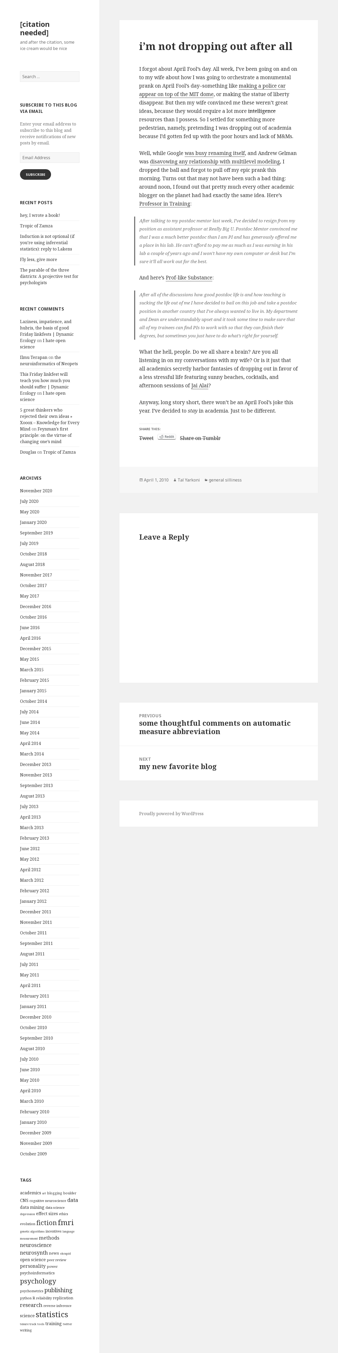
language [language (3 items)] (68, 1231)
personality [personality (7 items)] (33, 1266)
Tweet (146, 437)
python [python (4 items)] (26, 1298)
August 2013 (32, 796)
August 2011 (32, 954)
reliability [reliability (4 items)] (44, 1298)
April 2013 (30, 817)
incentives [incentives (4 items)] (54, 1231)
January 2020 (33, 522)
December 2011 (35, 912)
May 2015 (29, 659)
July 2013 (29, 806)
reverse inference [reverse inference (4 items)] (57, 1305)
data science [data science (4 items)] (55, 1207)
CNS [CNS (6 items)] (24, 1200)
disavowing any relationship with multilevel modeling (215, 161)
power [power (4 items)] (52, 1266)
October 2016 (33, 617)
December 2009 (35, 1133)
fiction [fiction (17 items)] (46, 1222)
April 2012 (30, 870)
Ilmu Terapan (33, 357)
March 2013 (32, 827)
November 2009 (36, 1143)
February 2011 (34, 996)
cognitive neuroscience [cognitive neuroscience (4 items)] (47, 1200)
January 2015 (33, 691)
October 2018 (33, 554)
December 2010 (35, 1017)
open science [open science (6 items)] (33, 1259)
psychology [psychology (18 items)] (38, 1280)
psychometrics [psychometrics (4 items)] (31, 1291)
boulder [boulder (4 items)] (69, 1193)
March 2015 (32, 670)
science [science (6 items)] (27, 1316)
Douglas (28, 452)
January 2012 (33, 901)
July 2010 (29, 1059)
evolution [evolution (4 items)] (27, 1223)
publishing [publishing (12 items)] (58, 1290)
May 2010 (29, 1080)
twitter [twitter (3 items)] (67, 1324)
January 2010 (33, 1122)
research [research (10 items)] (31, 1305)
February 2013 (34, 838)
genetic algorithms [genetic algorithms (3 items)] (32, 1231)
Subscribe (35, 174)
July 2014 (29, 712)
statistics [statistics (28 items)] (52, 1314)
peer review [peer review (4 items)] (56, 1259)
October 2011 (33, 933)
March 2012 (32, 880)
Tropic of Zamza (36, 226)
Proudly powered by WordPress (171, 813)
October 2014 (33, 701)
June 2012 (30, 848)
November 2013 (36, 775)
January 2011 (33, 1006)
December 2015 (35, 649)
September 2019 (36, 533)
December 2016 (35, 606)
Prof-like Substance (189, 277)
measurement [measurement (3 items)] (29, 1238)
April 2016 (30, 638)
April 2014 (30, 743)
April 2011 (30, 985)
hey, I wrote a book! (40, 215)
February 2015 (34, 680)
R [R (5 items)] (34, 1297)
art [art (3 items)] (44, 1193)
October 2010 (33, 1027)
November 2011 (36, 922)
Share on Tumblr (200, 437)
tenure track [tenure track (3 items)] (28, 1324)
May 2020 (29, 512)
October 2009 (33, 1154)
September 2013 (36, 785)
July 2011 (29, 964)
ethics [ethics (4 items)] (63, 1213)
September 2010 (36, 1038)
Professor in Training (164, 203)
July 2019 (29, 543)
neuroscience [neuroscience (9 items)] (36, 1245)
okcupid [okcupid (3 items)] (65, 1253)
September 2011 (36, 943)
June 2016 (30, 627)
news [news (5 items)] (54, 1253)
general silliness (225, 480)
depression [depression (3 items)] (27, 1214)
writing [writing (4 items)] (26, 1330)
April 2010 (30, 1091)
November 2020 (36, 491)
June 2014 (30, 722)
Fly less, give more (38, 259)
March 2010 (32, 1101)
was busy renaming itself (215, 153)
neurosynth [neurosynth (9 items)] (34, 1252)
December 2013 (35, 764)
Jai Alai (199, 385)
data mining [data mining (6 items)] (32, 1207)
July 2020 (29, 501)
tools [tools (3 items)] (40, 1324)
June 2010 (30, 1070)
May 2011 (29, 975)
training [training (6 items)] (53, 1323)
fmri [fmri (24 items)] (66, 1222)
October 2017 (33, 585)
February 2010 (34, 1112)
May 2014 (29, 733)
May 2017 (29, 596)
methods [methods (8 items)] (49, 1237)
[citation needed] (35, 28)
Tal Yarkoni (189, 480)
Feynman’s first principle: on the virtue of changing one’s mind (46, 435)
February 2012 (34, 891)
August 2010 (32, 1048)
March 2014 (32, 754)
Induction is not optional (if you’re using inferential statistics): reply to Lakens (47, 242)
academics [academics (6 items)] (30, 1193)
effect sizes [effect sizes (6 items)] (47, 1213)
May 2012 (29, 859)
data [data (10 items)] (72, 1200)
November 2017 (36, 575)
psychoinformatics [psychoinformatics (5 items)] (37, 1272)
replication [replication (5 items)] (63, 1297)
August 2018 (32, 564)
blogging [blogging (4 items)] (54, 1193)
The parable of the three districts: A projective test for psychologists (49, 276)
